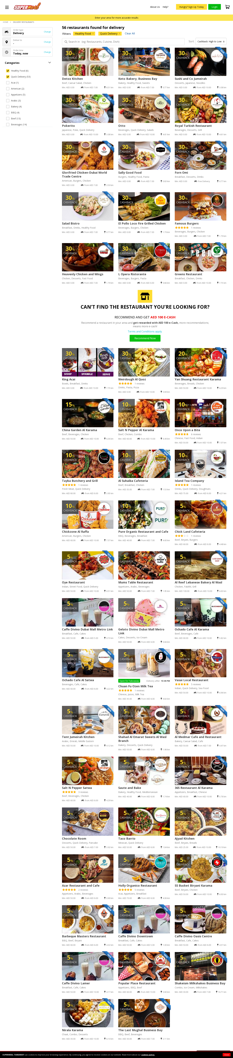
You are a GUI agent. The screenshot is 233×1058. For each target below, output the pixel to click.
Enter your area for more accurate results (116, 17)
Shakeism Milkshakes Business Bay (200, 983)
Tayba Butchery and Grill (80, 481)
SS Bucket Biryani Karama (193, 885)
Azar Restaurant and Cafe (81, 885)
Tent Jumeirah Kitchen (78, 737)
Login (214, 6)
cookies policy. (148, 1054)
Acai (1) (12, 82)
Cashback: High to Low (211, 41)
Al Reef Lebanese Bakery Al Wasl (198, 582)
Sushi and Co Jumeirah (191, 79)
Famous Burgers (187, 223)
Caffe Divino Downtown (135, 936)
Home (5, 22)
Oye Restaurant (73, 582)
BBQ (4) (12, 112)
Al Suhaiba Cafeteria (133, 481)
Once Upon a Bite (187, 430)
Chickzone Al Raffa (75, 532)
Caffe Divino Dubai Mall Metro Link (87, 629)
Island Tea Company (189, 481)
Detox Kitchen (72, 79)
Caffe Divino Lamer (76, 983)
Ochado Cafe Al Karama (192, 629)
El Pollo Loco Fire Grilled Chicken (142, 223)
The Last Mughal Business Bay (140, 1030)
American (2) (15, 88)
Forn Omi (181, 172)
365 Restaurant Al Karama (194, 788)
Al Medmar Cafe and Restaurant (198, 737)
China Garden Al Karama (79, 430)
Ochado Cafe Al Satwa (78, 680)
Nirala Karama (72, 1030)
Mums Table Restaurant (135, 582)
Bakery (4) (14, 106)
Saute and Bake (129, 788)
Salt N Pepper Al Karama (136, 430)
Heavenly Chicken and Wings (82, 274)
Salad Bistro (71, 223)
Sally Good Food (130, 172)
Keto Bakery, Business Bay (137, 79)
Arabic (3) (13, 100)
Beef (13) (13, 118)
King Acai (68, 379)
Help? (165, 6)
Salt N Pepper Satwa (77, 788)
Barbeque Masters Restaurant (84, 936)
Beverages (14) (16, 124)
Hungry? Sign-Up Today (191, 6)
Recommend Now (145, 338)
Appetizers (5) (15, 94)
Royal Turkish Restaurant (193, 126)
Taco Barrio (126, 838)
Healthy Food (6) (17, 70)
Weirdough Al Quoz (132, 379)
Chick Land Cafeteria (190, 532)
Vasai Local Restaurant (191, 680)
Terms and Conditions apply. (145, 331)
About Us (155, 6)
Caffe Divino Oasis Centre (193, 936)
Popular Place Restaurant (136, 983)
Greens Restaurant (188, 274)
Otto (121, 126)
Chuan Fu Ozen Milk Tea (135, 686)
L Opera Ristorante (132, 274)
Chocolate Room (74, 838)
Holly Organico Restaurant (137, 885)
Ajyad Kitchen (184, 838)
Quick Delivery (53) (18, 76)
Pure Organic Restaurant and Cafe (143, 532)
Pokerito (68, 126)
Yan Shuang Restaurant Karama (198, 379)
